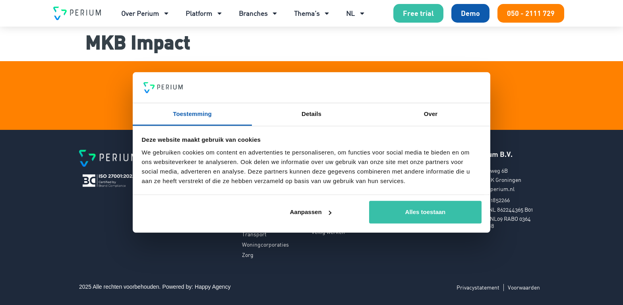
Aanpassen (310, 211)
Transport (254, 234)
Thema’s (312, 13)
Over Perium (145, 13)
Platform (204, 13)
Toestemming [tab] (192, 113)
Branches (258, 13)
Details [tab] (311, 113)
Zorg (247, 254)
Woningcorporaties (265, 244)
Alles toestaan (425, 211)
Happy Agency (212, 287)
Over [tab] (431, 113)
